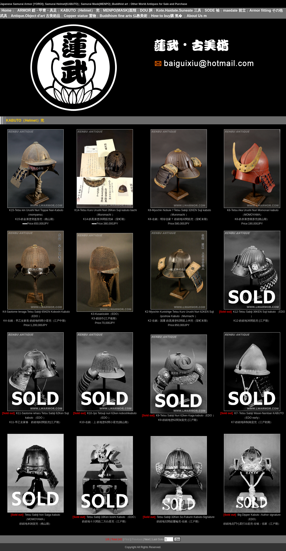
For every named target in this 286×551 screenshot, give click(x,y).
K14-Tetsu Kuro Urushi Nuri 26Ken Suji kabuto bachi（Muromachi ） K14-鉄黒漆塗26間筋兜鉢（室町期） (105, 215)
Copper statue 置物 (80, 16)
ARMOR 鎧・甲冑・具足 (37, 10)
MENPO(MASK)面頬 (119, 10)
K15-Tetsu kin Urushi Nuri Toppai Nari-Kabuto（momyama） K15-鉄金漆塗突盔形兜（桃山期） (36, 215)
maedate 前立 (234, 10)
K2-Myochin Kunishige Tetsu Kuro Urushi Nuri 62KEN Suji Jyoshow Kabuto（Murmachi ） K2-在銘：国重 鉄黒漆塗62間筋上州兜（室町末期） (179, 316)
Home (6, 10)
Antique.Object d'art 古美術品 (35, 16)
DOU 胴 (146, 10)
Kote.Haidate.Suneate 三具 (178, 10)
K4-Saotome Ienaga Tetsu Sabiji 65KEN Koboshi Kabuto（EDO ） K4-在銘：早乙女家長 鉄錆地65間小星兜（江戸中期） (36, 316)
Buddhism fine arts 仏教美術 (123, 16)
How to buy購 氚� (167, 16)
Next (147, 539)
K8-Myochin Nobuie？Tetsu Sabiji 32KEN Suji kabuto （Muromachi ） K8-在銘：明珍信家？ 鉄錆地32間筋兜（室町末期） (179, 215)
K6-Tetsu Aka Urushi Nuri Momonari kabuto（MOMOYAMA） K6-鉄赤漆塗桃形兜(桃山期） (252, 215)
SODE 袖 (212, 10)
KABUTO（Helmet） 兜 (80, 10)
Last (154, 539)
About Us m (197, 16)
